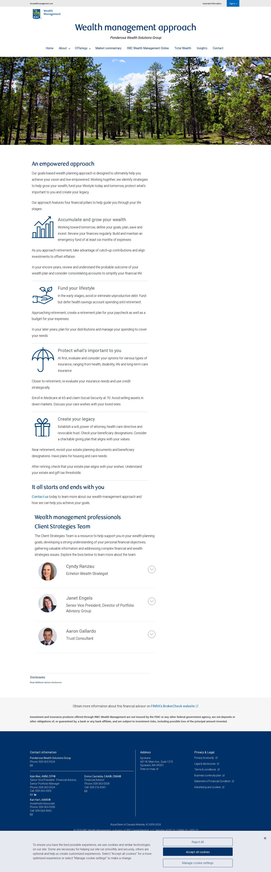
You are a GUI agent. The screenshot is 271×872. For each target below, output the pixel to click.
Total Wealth (182, 47)
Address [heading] (145, 752)
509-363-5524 (47, 787)
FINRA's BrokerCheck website (173, 706)
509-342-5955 (43, 791)
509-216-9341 (98, 787)
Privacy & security (204, 757)
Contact (218, 47)
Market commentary (108, 47)
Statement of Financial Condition (212, 781)
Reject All (198, 842)
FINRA (180, 830)
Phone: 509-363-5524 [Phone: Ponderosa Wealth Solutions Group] (42, 761)
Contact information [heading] (43, 752)
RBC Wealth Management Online (148, 47)
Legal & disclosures (205, 763)
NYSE (168, 830)
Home (49, 47)
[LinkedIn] (35, 794)
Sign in (233, 3)
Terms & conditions (205, 769)
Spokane (145, 758)
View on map (147, 769)
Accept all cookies (198, 851)
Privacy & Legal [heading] (204, 752)
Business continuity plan (208, 775)
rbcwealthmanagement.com (41, 3)
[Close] (265, 838)
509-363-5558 (101, 783)
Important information (212, 3)
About (64, 47)
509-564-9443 (43, 810)
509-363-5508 (47, 807)
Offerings (83, 47)
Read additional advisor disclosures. (46, 682)
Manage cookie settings (197, 863)
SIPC (192, 830)
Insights (202, 47)
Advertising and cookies (207, 787)
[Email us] (32, 765)
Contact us (40, 496)
